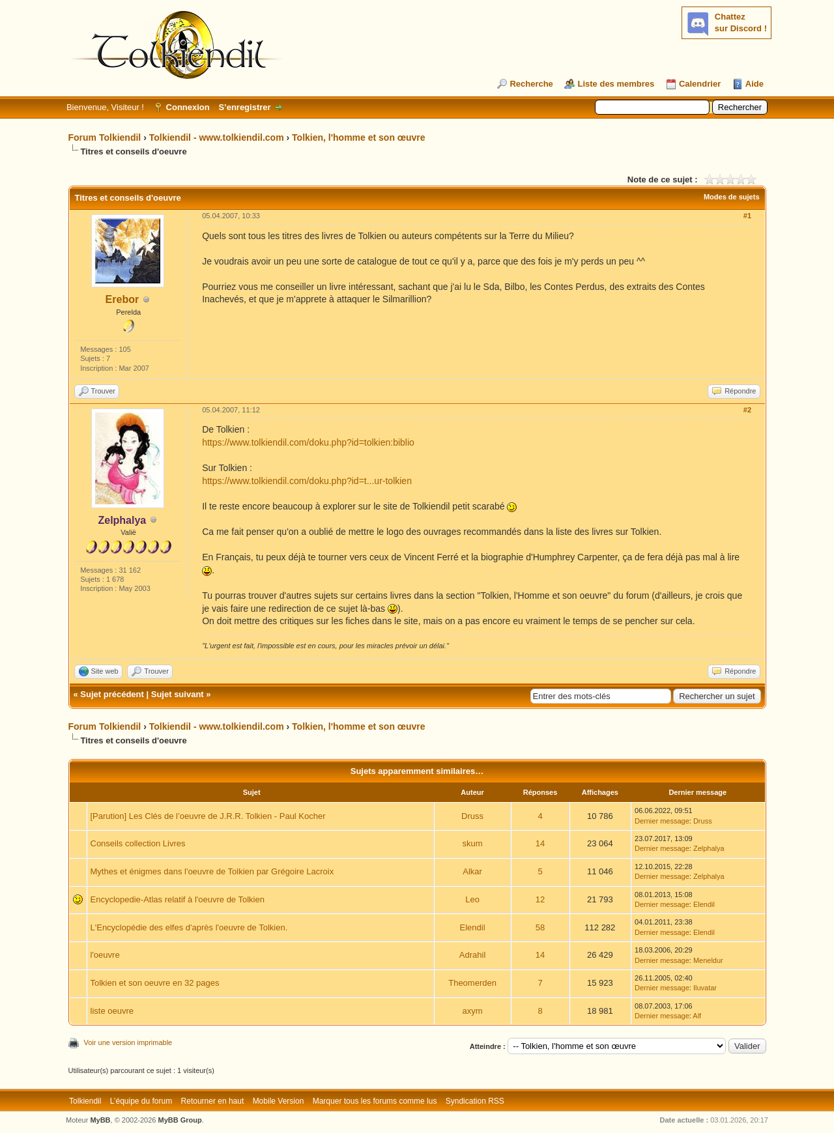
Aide (754, 84)
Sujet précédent (112, 694)
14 (540, 843)
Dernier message (662, 821)
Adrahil (472, 955)
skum (473, 843)
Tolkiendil (85, 1101)
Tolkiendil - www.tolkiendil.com (216, 137)
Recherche (531, 84)
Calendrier (700, 84)
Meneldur (708, 960)
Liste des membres (615, 84)
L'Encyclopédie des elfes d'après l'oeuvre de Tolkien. (189, 927)
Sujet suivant (177, 694)
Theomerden (472, 983)
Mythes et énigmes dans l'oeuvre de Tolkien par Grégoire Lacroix (212, 871)
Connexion (188, 107)
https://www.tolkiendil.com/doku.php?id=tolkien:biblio (308, 442)
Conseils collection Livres (138, 843)
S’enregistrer (244, 107)
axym (473, 1011)
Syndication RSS (475, 1101)
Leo (472, 899)
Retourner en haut (212, 1101)
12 (540, 899)
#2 (747, 410)
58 (540, 927)
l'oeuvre (105, 955)
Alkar (472, 871)
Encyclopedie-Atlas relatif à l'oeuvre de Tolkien (178, 899)
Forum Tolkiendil (104, 137)
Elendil (704, 904)
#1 (747, 216)
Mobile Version (278, 1101)
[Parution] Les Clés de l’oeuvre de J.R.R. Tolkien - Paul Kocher (208, 816)
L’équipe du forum (141, 1101)
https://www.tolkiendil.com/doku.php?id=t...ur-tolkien (307, 481)
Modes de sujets (732, 197)
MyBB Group (180, 1120)
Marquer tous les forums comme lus (375, 1101)
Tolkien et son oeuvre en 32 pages (155, 983)
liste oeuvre (112, 1011)
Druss (472, 816)
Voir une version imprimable (128, 1042)
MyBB (100, 1120)
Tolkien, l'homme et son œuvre (358, 137)
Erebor (122, 299)
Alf (697, 1016)
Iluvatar (705, 988)
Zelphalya (709, 848)
